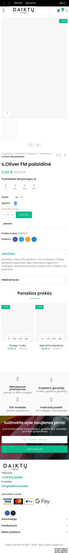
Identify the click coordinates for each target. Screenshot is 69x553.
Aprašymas (8, 253)
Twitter (21, 239)
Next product (65, 155)
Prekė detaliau (10, 279)
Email (27, 239)
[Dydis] (18, 197)
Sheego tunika (17, 345)
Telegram (34, 239)
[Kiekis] (8, 215)
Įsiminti (7, 223)
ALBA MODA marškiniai (51, 345)
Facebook (15, 239)
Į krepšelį (24, 214)
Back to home (61, 155)
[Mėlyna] (15, 203)
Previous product (57, 155)
